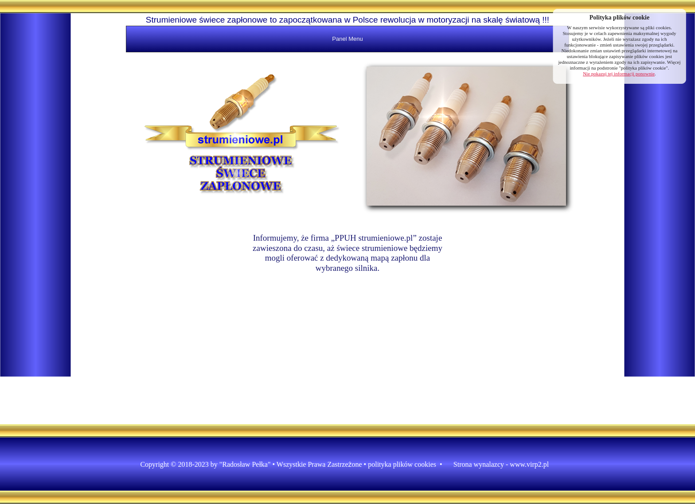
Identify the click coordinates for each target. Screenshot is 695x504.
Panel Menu (347, 38)
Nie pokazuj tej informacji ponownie (619, 73)
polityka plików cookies (402, 464)
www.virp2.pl (529, 464)
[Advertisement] (35, 168)
